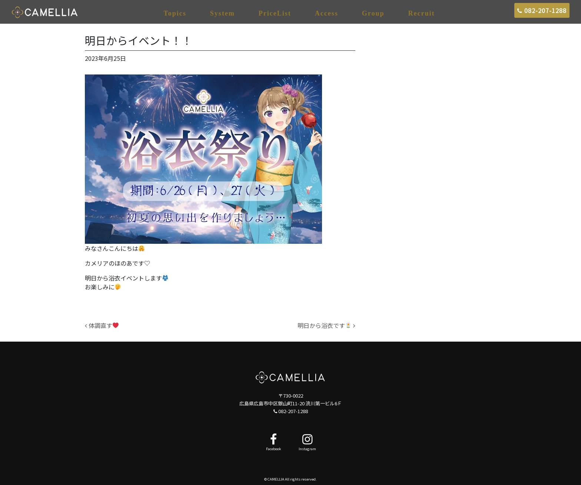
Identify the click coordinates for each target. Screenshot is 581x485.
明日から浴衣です (326, 325)
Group (373, 13)
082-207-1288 (542, 10)
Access (326, 13)
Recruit (421, 13)
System (222, 13)
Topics (175, 13)
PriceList (275, 13)
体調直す (102, 325)
